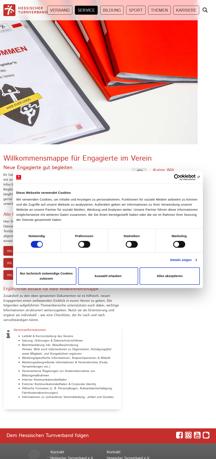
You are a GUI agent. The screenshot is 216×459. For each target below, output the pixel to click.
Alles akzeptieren (170, 276)
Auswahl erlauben (108, 276)
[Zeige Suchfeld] (205, 10)
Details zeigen (181, 260)
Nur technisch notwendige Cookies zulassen (46, 276)
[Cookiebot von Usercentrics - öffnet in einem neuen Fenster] (181, 177)
